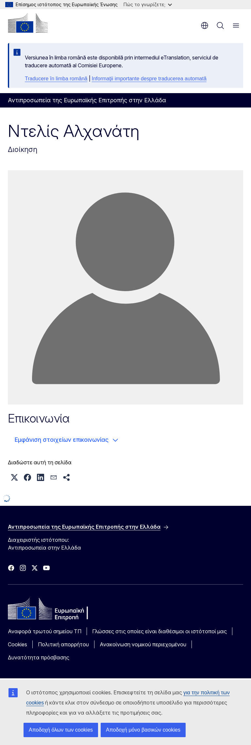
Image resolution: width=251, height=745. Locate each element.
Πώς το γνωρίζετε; (148, 4)
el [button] (205, 25)
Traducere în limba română (56, 78)
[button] (14, 477)
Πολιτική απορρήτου (63, 644)
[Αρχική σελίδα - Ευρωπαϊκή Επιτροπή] (28, 23)
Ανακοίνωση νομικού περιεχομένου (143, 644)
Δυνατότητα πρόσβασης (38, 657)
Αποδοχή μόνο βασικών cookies (143, 730)
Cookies (17, 644)
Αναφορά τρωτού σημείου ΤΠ (44, 631)
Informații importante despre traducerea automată (149, 78)
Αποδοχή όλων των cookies (61, 730)
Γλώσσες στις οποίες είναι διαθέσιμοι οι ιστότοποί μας (159, 631)
